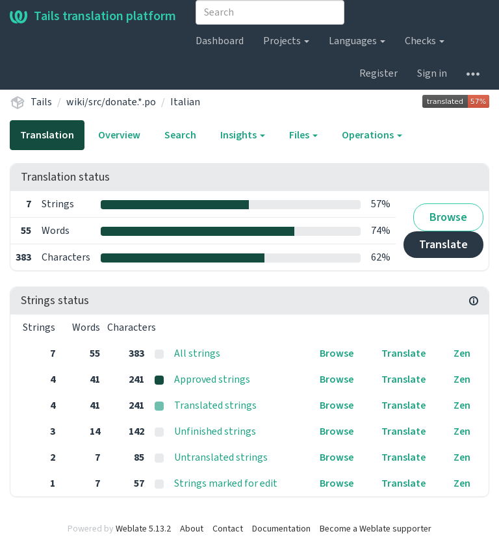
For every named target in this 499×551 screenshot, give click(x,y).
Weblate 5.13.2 (143, 528)
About (191, 528)
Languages (357, 41)
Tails (41, 102)
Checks (424, 41)
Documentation (281, 528)
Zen (462, 353)
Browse (448, 217)
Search (180, 135)
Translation (47, 135)
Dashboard (220, 41)
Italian (185, 102)
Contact (227, 528)
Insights (242, 135)
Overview (119, 135)
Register (378, 73)
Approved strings (212, 379)
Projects (286, 41)
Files (303, 135)
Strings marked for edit (225, 483)
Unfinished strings (215, 431)
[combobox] (270, 12)
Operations (372, 135)
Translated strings (215, 405)
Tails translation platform (93, 16)
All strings (197, 353)
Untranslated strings (221, 457)
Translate (443, 245)
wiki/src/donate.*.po (111, 102)
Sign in (432, 73)
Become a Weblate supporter (375, 528)
